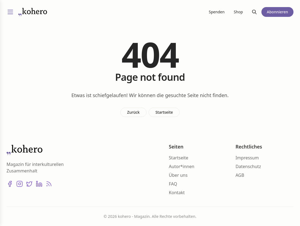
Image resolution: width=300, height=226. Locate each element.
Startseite (164, 112)
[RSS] (49, 184)
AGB (240, 175)
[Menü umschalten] (10, 12)
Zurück (133, 112)
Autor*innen (181, 166)
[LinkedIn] (39, 184)
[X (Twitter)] (29, 184)
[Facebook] (10, 184)
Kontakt (177, 193)
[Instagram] (19, 184)
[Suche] (254, 12)
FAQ (173, 184)
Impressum (247, 158)
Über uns (178, 175)
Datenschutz (248, 166)
